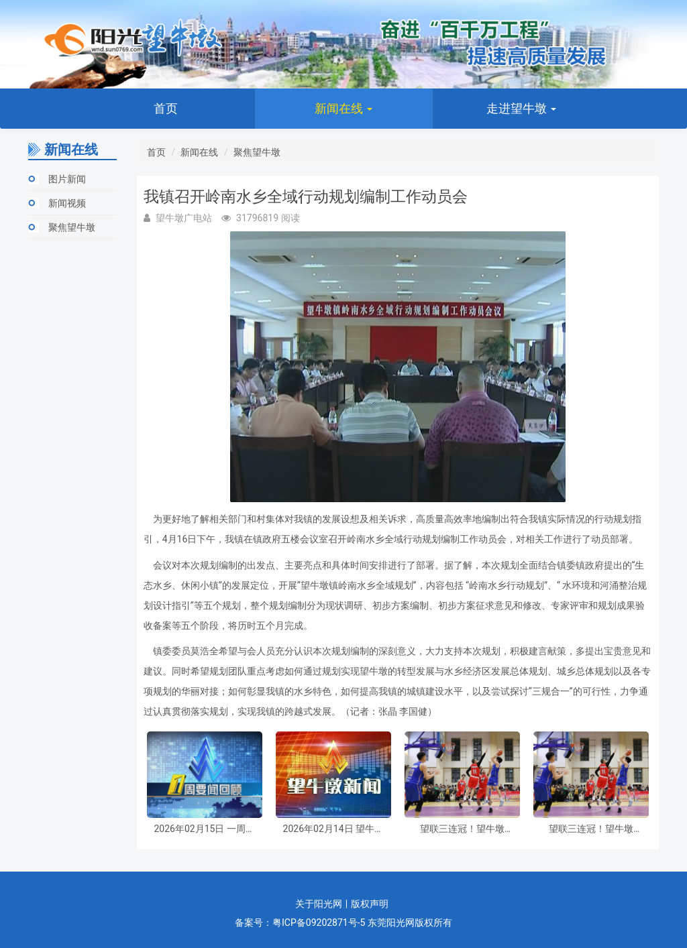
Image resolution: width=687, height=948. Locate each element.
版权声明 (369, 903)
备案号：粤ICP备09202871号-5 (300, 922)
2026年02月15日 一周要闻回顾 (204, 829)
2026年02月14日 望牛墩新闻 (333, 829)
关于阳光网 (318, 903)
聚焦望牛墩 (71, 227)
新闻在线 (343, 108)
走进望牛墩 (521, 108)
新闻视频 (67, 203)
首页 (166, 108)
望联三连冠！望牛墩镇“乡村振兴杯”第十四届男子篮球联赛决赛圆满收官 (462, 829)
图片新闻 (67, 179)
